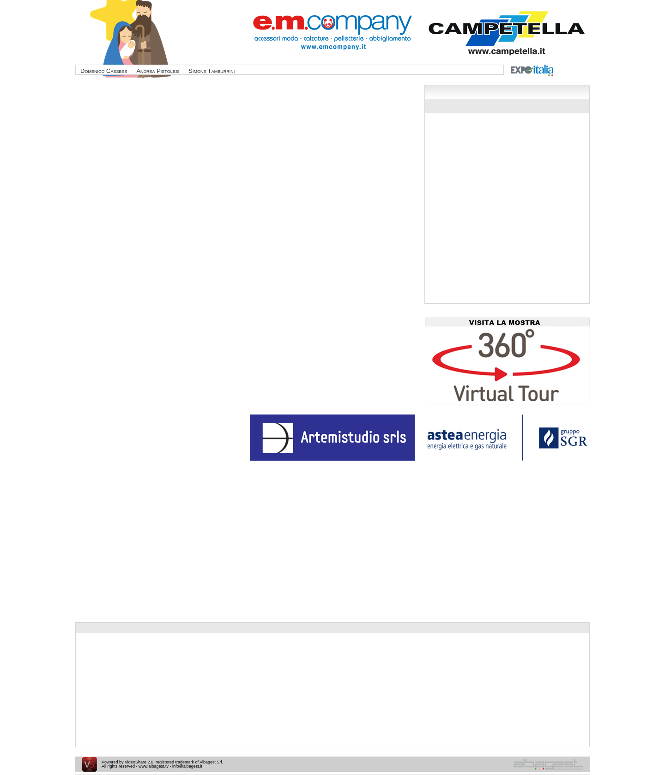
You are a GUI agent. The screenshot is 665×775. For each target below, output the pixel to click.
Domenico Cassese (103, 70)
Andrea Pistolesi (157, 70)
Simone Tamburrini (211, 70)
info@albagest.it (187, 766)
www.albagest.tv (154, 766)
